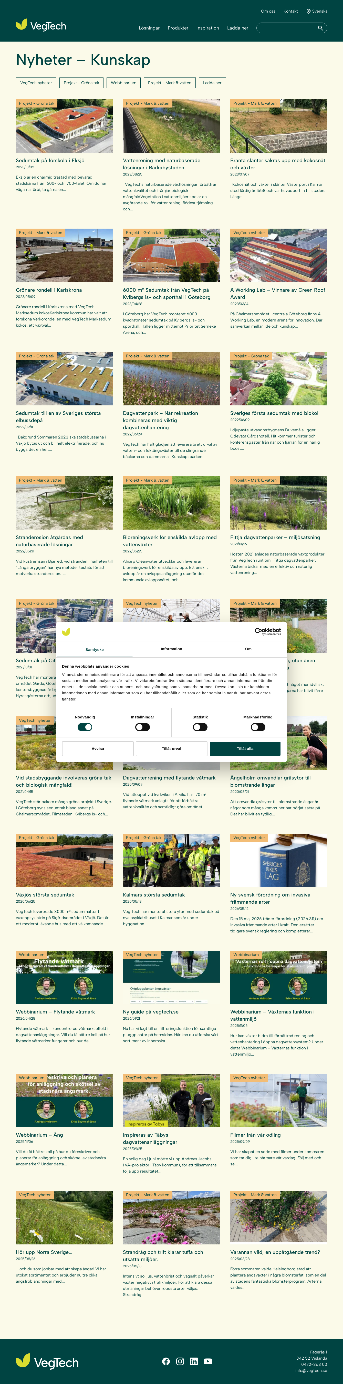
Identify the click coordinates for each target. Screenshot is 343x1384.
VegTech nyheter (36, 82)
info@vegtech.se (311, 1370)
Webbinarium (123, 82)
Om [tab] (248, 649)
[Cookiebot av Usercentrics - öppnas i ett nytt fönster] (258, 632)
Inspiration (207, 28)
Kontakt (291, 11)
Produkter (178, 28)
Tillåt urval (171, 748)
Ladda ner (237, 28)
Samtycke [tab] (95, 649)
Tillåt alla (245, 748)
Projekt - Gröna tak (81, 82)
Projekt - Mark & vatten (169, 82)
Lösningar (149, 28)
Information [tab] (171, 649)
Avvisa (98, 748)
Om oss (268, 11)
